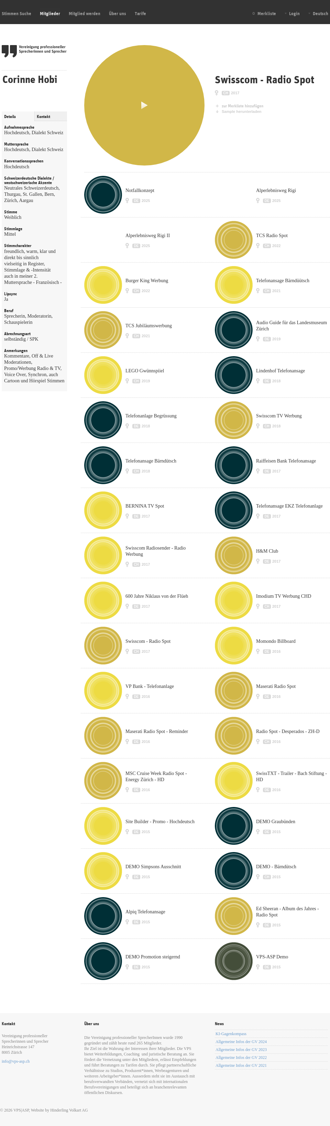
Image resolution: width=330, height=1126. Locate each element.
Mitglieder (50, 13)
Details (10, 116)
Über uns (117, 13)
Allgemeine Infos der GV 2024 (241, 1041)
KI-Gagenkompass (231, 1033)
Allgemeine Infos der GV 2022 (241, 1057)
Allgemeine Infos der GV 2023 (241, 1049)
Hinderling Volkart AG (69, 1110)
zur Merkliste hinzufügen (242, 106)
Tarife (140, 13)
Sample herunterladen (242, 111)
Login (294, 13)
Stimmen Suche (16, 13)
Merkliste (266, 13)
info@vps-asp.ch (16, 1061)
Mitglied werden (84, 13)
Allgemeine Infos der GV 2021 (241, 1065)
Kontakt (43, 116)
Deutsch (320, 13)
